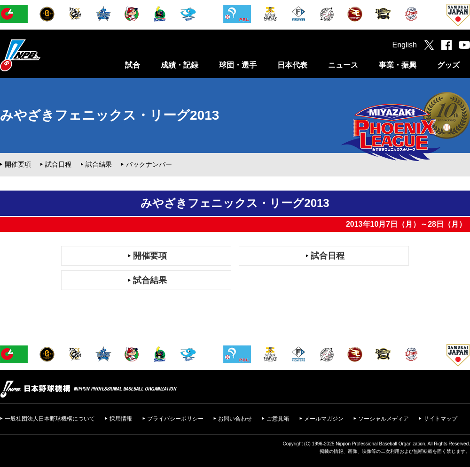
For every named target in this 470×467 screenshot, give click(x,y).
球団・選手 (238, 65)
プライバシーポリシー (175, 418)
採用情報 (121, 418)
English (404, 45)
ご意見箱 (277, 418)
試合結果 (99, 164)
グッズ (448, 65)
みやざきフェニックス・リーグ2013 (109, 115)
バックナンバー (149, 164)
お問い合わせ (235, 418)
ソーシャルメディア (383, 418)
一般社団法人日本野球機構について (50, 418)
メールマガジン (324, 418)
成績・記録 (179, 65)
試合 (132, 65)
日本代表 (292, 65)
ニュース (343, 65)
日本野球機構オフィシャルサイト (43, 55)
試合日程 (58, 164)
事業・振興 (397, 65)
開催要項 (18, 164)
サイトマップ (440, 418)
